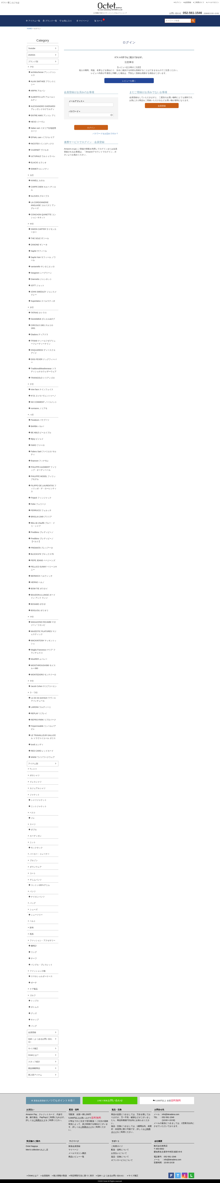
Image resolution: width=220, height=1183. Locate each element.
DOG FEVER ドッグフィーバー (44, 360)
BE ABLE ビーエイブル (41, 432)
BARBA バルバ (37, 426)
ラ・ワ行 (34, 692)
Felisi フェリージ (38, 504)
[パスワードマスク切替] (111, 115)
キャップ (35, 1019)
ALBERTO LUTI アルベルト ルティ (43, 98)
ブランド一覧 (50, 21)
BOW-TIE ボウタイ (39, 588)
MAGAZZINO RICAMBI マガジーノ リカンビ (43, 623)
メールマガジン (213, 2)
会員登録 (187, 2)
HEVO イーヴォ (38, 122)
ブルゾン (34, 860)
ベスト (33, 813)
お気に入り (65, 21)
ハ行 (32, 415)
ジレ (33, 818)
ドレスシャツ (36, 782)
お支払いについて (119, 1153)
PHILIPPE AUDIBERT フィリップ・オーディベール (43, 468)
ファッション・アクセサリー (42, 940)
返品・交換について (120, 1157)
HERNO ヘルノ (37, 582)
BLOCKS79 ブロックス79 (42, 554)
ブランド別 (33, 61)
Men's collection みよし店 (37, 1150)
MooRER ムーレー (39, 659)
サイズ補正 (33, 1048)
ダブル (34, 829)
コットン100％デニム (40, 885)
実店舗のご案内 (33, 1141)
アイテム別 (33, 763)
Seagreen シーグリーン (41, 273)
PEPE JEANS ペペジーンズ (43, 560)
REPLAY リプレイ (39, 713)
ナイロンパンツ (38, 897)
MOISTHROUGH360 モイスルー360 (43, 666)
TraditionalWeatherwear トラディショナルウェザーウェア (43, 370)
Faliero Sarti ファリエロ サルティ (43, 453)
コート (33, 873)
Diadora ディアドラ (39, 334)
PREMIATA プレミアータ (42, 548)
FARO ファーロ (38, 445)
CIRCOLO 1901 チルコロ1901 (42, 326)
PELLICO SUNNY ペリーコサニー (44, 568)
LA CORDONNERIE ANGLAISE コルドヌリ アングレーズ (43, 205)
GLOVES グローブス (40, 196)
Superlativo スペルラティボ (43, 301)
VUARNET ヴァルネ (40, 150)
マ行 (32, 617)
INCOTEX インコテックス (42, 144)
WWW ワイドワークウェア (43, 757)
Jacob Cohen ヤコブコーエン (44, 686)
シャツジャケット (39, 800)
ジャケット (35, 795)
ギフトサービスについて (122, 1160)
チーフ (34, 958)
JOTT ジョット (37, 285)
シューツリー (37, 915)
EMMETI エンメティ (40, 169)
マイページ (82, 21)
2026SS (31, 55)
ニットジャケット (39, 806)
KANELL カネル (38, 180)
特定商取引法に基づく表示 (82, 1175)
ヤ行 (32, 681)
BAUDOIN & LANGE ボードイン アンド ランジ (43, 596)
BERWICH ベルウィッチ (41, 576)
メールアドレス (77, 101)
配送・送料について (120, 1150)
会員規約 (46, 1175)
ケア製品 (34, 989)
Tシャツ (33, 769)
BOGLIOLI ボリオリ (39, 610)
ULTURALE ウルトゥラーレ (43, 156)
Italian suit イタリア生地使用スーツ (43, 129)
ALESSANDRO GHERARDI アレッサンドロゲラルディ (43, 107)
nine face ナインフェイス (42, 389)
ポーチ (34, 982)
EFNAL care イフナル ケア (42, 137)
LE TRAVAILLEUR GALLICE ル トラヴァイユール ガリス (43, 736)
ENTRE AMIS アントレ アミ (43, 115)
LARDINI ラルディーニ (41, 707)
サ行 (32, 224)
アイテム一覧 (33, 21)
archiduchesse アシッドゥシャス (43, 73)
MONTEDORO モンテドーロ (43, 674)
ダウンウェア (36, 867)
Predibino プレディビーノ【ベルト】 (42, 540)
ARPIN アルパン (38, 91)
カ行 (32, 175)
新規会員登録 (74, 1146)
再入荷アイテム (35, 1075)
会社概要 (158, 1141)
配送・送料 (74, 1109)
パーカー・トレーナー (39, 854)
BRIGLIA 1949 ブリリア (41, 517)
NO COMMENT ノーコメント (44, 402)
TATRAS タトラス (39, 313)
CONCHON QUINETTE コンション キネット (43, 216)
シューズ (34, 909)
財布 (32, 927)
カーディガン (36, 836)
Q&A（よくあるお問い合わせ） (40, 1040)
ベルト (33, 921)
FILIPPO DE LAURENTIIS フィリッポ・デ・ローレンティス (43, 488)
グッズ (34, 1013)
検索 (193, 21)
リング (34, 952)
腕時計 (34, 946)
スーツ (33, 824)
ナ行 (32, 384)
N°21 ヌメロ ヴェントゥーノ (43, 396)
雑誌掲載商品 (34, 1068)
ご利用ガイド (199, 2)
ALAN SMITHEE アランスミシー (43, 82)
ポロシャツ (35, 775)
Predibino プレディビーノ (42, 532)
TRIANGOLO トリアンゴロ (43, 378)
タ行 (32, 307)
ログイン (178, 2)
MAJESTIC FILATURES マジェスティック (43, 632)
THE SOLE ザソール (40, 238)
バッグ (33, 903)
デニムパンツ (36, 880)
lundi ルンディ (37, 744)
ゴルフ (33, 995)
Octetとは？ (33, 1055)
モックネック (37, 848)
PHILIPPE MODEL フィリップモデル (43, 477)
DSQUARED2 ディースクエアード (43, 351)
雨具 (32, 934)
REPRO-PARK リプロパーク (43, 720)
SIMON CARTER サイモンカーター (43, 230)
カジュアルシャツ (37, 788)
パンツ (33, 891)
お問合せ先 (159, 1109)
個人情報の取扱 (60, 1175)
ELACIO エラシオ (38, 162)
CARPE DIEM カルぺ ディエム (43, 188)
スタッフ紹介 (34, 1062)
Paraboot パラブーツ (40, 420)
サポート (116, 1141)
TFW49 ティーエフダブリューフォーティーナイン (43, 342)
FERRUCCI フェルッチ (41, 510)
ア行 (32, 67)
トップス (35, 1001)
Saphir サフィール (39, 251)
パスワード (75, 111)
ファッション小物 (37, 971)
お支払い (30, 1109)
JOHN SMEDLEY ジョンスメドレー (44, 293)
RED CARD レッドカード (42, 751)
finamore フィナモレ (40, 461)
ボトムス (35, 1007)
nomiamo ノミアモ (39, 408)
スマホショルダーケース (41, 976)
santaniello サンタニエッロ (43, 266)
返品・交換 (117, 1109)
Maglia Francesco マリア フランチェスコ (43, 651)
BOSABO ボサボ (38, 604)
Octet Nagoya (32, 1146)
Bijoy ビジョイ (37, 439)
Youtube (31, 48)
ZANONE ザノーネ (39, 245)
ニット (33, 842)
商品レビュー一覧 (76, 1157)
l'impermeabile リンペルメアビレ (43, 727)
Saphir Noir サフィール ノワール (43, 258)
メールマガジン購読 (77, 1153)
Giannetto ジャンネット (41, 279)
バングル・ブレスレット (41, 965)
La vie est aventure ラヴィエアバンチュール (43, 699)
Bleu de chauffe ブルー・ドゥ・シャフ (43, 524)
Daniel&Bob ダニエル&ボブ (43, 319)
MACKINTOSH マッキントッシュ (43, 642)
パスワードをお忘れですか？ (105, 133)
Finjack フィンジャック (41, 498)
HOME (29, 29)
